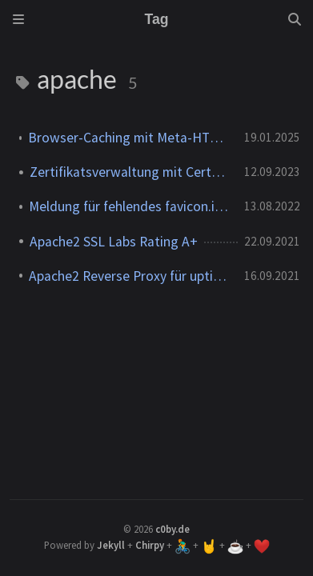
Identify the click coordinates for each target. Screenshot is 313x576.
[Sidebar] (18, 19)
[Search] (294, 19)
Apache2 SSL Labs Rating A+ (114, 241)
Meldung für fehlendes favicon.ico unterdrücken (130, 206)
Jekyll (111, 544)
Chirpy (149, 544)
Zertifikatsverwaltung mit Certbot (130, 172)
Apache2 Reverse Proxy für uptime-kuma (130, 276)
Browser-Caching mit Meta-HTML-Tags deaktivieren (129, 137)
